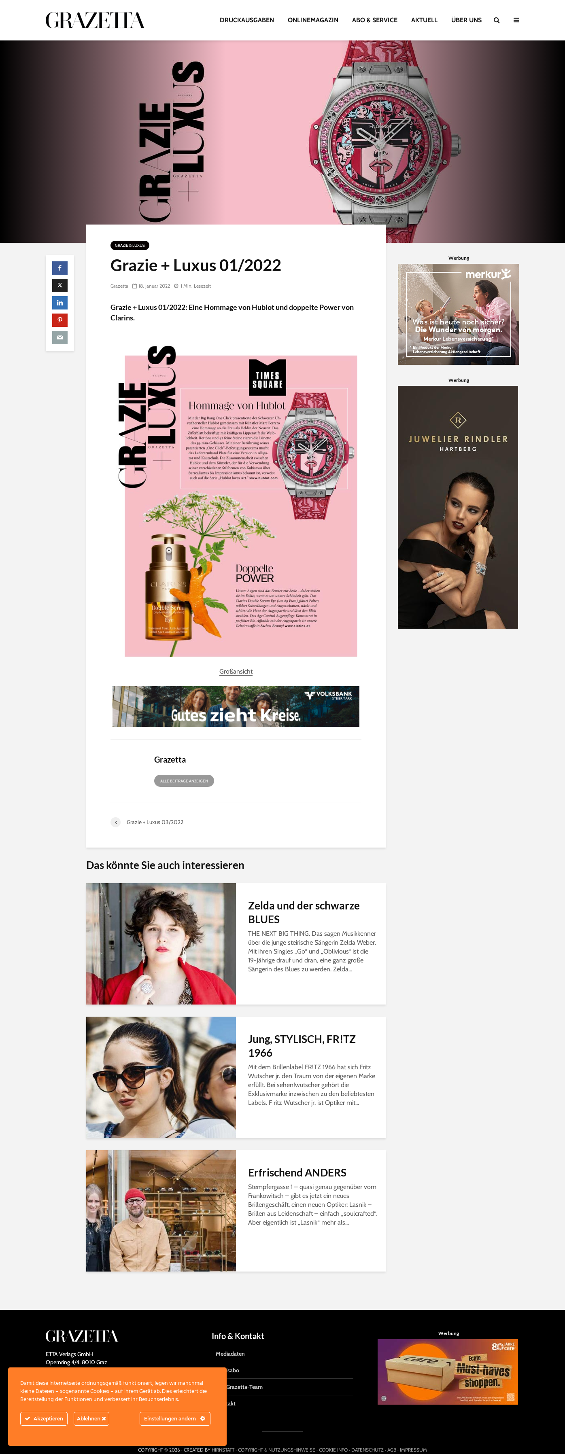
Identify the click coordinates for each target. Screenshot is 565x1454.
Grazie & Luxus (130, 245)
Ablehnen (91, 1419)
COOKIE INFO (333, 1436)
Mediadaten (230, 1339)
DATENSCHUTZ (367, 1436)
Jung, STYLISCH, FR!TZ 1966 (302, 1045)
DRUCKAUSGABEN (247, 20)
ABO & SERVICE (374, 20)
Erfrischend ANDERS (297, 1172)
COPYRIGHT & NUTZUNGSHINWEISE (276, 1436)
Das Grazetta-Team (239, 1372)
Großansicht (236, 671)
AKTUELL (424, 20)
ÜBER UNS (466, 20)
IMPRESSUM (413, 1436)
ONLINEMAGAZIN (313, 20)
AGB (391, 1436)
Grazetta (119, 286)
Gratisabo (227, 1356)
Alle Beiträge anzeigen (184, 781)
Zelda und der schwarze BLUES (304, 912)
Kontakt (226, 1389)
